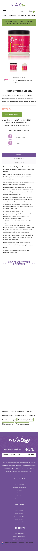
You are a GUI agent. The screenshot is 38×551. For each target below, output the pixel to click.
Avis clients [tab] (19, 162)
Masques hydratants (25, 420)
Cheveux (5, 411)
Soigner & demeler (18, 411)
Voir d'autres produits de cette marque (22, 81)
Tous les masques (22, 424)
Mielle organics (7, 424)
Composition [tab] (19, 159)
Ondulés (5, 420)
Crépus (13, 420)
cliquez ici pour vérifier (9, 544)
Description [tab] (19, 155)
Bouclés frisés (7, 415)
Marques (30, 411)
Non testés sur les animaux (25, 415)
